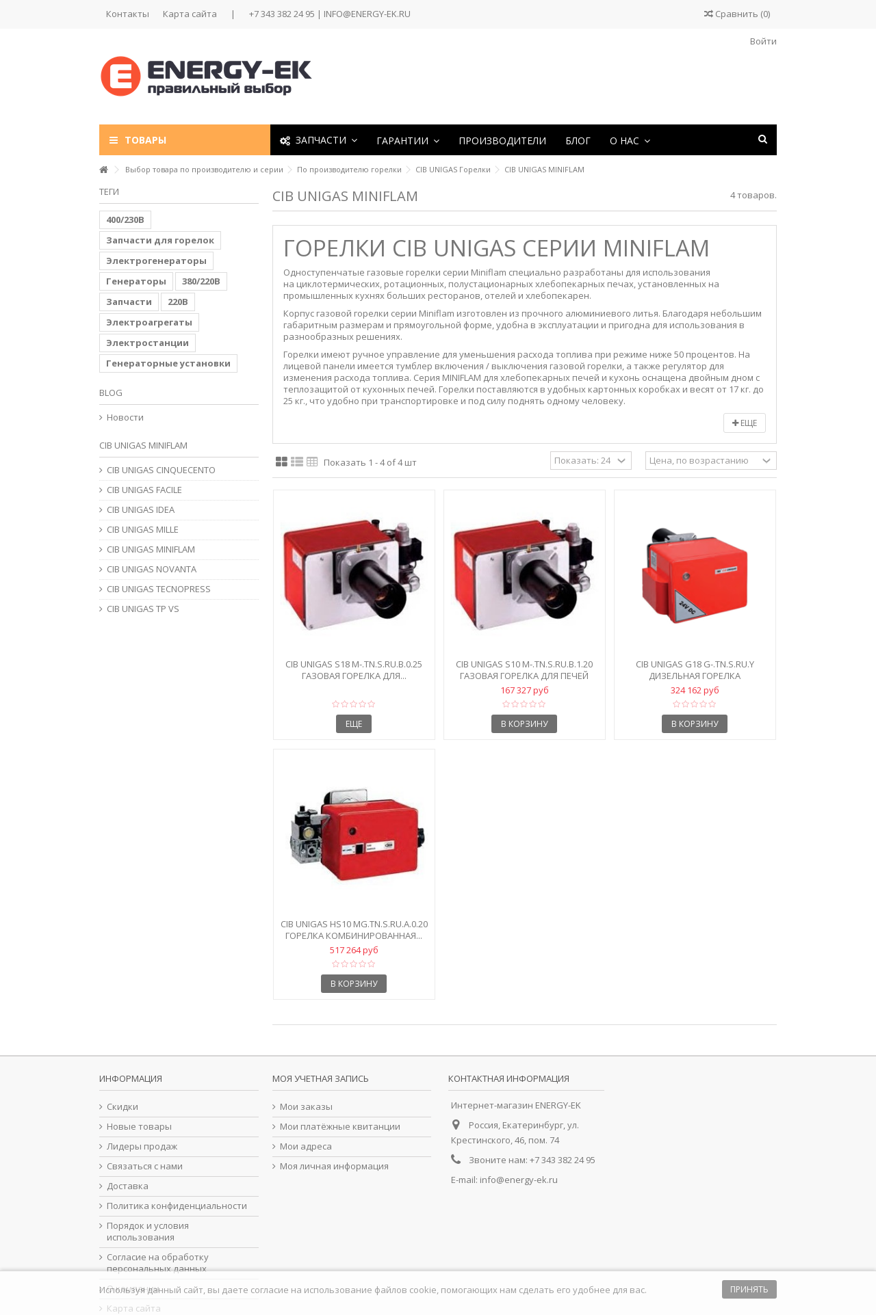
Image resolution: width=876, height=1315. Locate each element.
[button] (408, 139)
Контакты (127, 14)
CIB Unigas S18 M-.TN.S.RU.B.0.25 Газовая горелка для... (353, 670)
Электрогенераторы (156, 260)
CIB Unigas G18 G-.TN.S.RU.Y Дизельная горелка (695, 670)
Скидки (122, 1107)
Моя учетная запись (320, 1078)
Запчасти (129, 301)
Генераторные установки (168, 363)
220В (178, 301)
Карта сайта (190, 14)
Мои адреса (306, 1146)
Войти (762, 41)
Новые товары (139, 1126)
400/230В (125, 219)
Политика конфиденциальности (177, 1206)
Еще (744, 423)
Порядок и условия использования (148, 1231)
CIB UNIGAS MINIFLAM (151, 549)
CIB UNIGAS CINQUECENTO (161, 470)
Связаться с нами (145, 1166)
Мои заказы (306, 1107)
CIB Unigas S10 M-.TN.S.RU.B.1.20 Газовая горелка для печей (524, 670)
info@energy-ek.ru (519, 1179)
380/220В (201, 281)
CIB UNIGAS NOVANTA (151, 569)
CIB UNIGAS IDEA (141, 510)
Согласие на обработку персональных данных (158, 1263)
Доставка (128, 1186)
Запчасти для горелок (160, 240)
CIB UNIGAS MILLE (143, 529)
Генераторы (136, 281)
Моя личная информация (334, 1166)
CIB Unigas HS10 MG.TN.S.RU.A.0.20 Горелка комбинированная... (354, 930)
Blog (111, 392)
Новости (125, 417)
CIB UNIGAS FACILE (144, 490)
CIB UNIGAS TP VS (143, 609)
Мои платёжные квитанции (340, 1126)
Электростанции (147, 342)
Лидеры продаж (142, 1146)
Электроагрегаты (149, 322)
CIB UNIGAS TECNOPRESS (159, 589)
